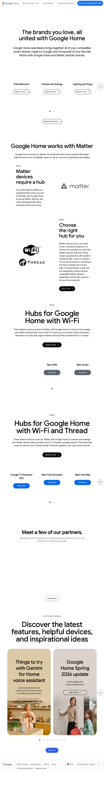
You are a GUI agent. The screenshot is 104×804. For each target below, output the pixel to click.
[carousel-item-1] (50, 111)
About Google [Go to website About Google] (22, 797)
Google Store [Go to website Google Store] (35, 797)
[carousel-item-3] (48, 773)
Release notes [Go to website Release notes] (40, 801)
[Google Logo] (10, 3)
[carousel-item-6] (60, 773)
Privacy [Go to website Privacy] (46, 797)
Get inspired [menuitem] (48, 3)
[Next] (100, 86)
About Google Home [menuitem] (30, 3)
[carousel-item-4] (52, 773)
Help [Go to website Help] (70, 797)
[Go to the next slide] (100, 726)
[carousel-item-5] (56, 773)
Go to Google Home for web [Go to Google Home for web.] (90, 3)
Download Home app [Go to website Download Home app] (25, 801)
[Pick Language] (88, 797)
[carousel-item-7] (64, 773)
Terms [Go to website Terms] (54, 797)
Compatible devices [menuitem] (66, 3)
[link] (21, 91)
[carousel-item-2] (54, 111)
